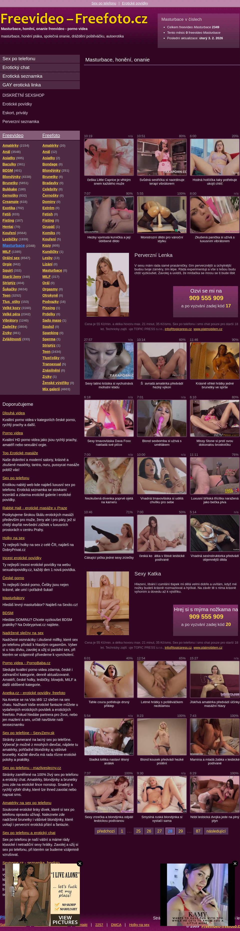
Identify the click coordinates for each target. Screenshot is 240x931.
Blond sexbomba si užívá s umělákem (161, 443)
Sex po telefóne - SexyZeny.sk (28, 733)
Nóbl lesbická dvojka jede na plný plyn (214, 819)
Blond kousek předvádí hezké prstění (162, 761)
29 (180, 831)
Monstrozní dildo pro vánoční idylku (162, 239)
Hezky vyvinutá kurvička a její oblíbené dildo (109, 239)
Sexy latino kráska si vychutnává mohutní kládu (109, 385)
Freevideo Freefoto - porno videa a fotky (74, 18)
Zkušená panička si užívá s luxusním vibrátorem (215, 239)
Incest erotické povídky (21, 558)
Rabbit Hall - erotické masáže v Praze (34, 508)
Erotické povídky (135, 3)
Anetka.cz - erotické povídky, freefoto (33, 693)
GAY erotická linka (21, 84)
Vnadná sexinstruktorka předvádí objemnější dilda (215, 557)
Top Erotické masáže (20, 453)
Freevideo (12, 135)
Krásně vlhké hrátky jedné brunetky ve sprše (215, 385)
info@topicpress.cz (178, 329)
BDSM (7, 613)
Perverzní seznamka (20, 121)
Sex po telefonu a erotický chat (28, 833)
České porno (13, 578)
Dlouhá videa (13, 413)
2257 (99, 925)
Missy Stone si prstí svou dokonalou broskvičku (215, 443)
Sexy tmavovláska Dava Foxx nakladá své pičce (109, 443)
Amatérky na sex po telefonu (26, 803)
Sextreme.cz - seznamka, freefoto (31, 863)
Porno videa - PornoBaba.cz (26, 663)
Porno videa (12, 433)
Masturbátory (13, 598)
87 (198, 831)
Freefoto (51, 135)
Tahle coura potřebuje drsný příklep (109, 704)
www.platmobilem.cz (208, 329)
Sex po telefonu (104, 3)
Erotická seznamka (22, 76)
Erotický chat (15, 67)
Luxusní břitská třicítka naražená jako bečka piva (215, 500)
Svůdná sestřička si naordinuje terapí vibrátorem (161, 181)
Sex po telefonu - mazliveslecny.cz (31, 768)
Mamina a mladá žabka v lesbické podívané (215, 761)
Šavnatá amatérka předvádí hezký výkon (162, 385)
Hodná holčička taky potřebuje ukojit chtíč (215, 181)
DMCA (116, 925)
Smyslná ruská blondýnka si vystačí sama (161, 819)
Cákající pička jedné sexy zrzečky (109, 557)
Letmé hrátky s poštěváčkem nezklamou (162, 704)
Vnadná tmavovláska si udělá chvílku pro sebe (161, 500)
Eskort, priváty (15, 112)
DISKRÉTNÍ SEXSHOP (23, 95)
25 (138, 831)
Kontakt (81, 925)
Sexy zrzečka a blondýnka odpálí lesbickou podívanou (109, 819)
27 (159, 831)
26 (149, 831)
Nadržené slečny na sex (22, 633)
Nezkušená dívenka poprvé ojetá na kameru (109, 500)
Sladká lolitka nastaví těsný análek (109, 761)
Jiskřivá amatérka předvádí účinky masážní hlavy (215, 704)
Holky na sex (13, 538)
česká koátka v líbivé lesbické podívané (162, 557)
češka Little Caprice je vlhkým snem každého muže (109, 181)
